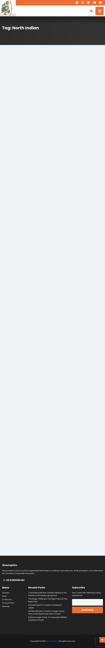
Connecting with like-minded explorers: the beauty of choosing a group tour (47, 594)
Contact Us (7, 599)
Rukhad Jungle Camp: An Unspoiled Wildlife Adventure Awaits (47, 618)
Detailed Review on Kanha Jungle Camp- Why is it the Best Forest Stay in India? (46, 612)
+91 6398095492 (13, 580)
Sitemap (6, 606)
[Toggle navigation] (99, 11)
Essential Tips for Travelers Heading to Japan (45, 606)
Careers (5, 592)
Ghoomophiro (52, 641)
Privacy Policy (8, 603)
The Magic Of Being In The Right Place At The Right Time (47, 600)
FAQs (4, 596)
